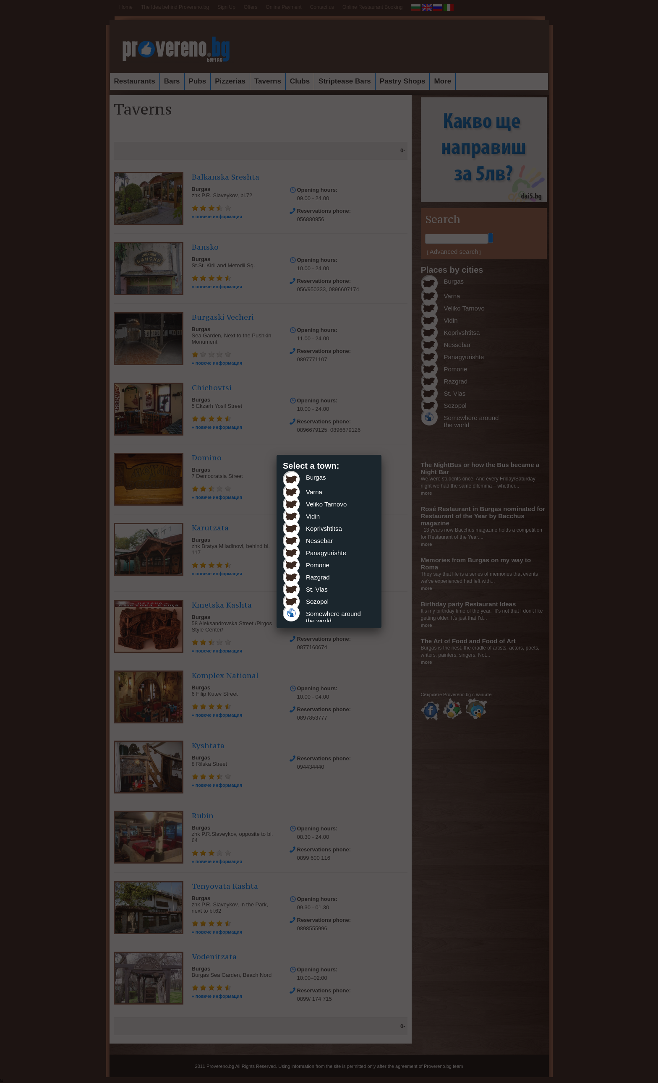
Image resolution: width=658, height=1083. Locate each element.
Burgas (316, 477)
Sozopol (317, 601)
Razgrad (318, 577)
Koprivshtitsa (324, 528)
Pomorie (317, 565)
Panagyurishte (326, 552)
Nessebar (319, 540)
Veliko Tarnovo (326, 504)
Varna (314, 492)
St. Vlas (317, 589)
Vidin (313, 516)
